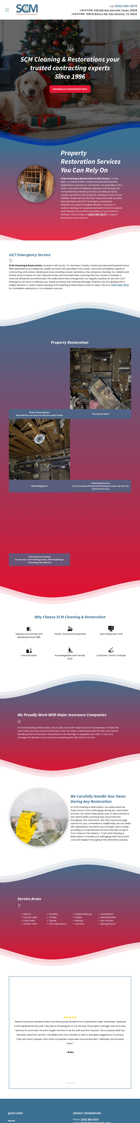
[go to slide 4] (72, 1083)
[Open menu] (7, 10)
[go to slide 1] (65, 1083)
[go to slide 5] (74, 1083)
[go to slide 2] (67, 1083)
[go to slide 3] (70, 1083)
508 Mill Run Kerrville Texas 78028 (115, 10)
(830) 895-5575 (126, 6)
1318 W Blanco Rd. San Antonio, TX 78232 (111, 14)
